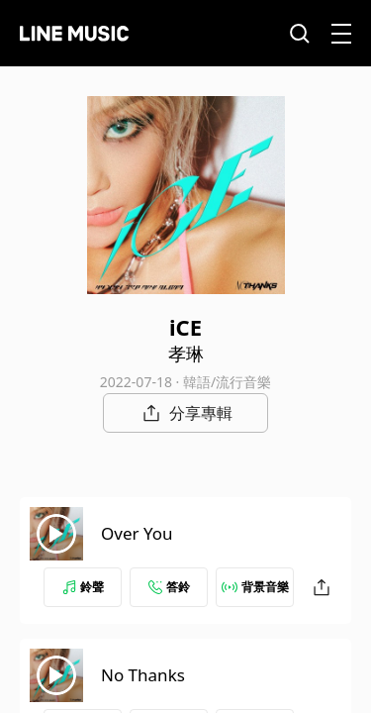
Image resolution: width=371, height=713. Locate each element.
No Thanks (143, 674)
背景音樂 (255, 586)
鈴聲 (83, 586)
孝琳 (186, 353)
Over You (137, 533)
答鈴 (169, 586)
